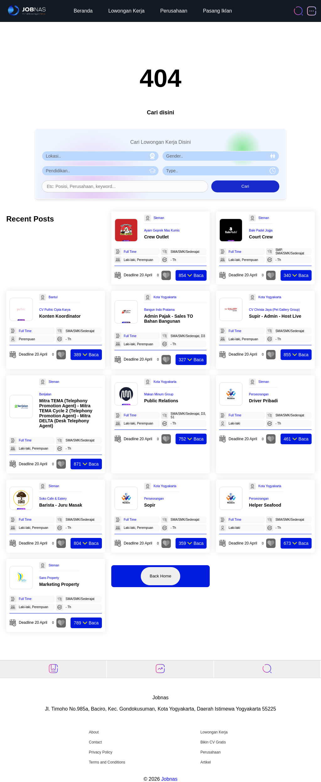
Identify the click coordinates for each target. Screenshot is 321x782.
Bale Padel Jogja (260, 230)
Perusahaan (173, 10)
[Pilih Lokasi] (100, 156)
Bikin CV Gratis (213, 742)
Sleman (159, 218)
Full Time (130, 251)
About (93, 732)
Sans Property (49, 578)
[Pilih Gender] (220, 156)
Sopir (149, 505)
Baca (191, 275)
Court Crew (260, 236)
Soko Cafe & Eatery (53, 498)
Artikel (205, 762)
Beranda (83, 10)
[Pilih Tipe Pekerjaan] (220, 171)
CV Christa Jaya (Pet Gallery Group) (274, 309)
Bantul (53, 297)
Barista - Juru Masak (60, 505)
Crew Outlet (156, 236)
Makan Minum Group (158, 394)
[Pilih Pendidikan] (100, 171)
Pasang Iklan (217, 10)
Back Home (160, 576)
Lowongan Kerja (126, 10)
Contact (95, 742)
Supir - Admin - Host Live (275, 316)
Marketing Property (59, 584)
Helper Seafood (265, 505)
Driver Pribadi (263, 400)
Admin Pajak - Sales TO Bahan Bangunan (168, 319)
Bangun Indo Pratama (159, 309)
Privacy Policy (100, 752)
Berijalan (45, 394)
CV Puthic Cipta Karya (55, 309)
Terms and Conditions (107, 762)
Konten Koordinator (60, 316)
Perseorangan (259, 394)
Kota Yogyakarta (165, 297)
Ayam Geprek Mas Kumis (162, 230)
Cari (245, 186)
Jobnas (169, 779)
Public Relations (161, 400)
